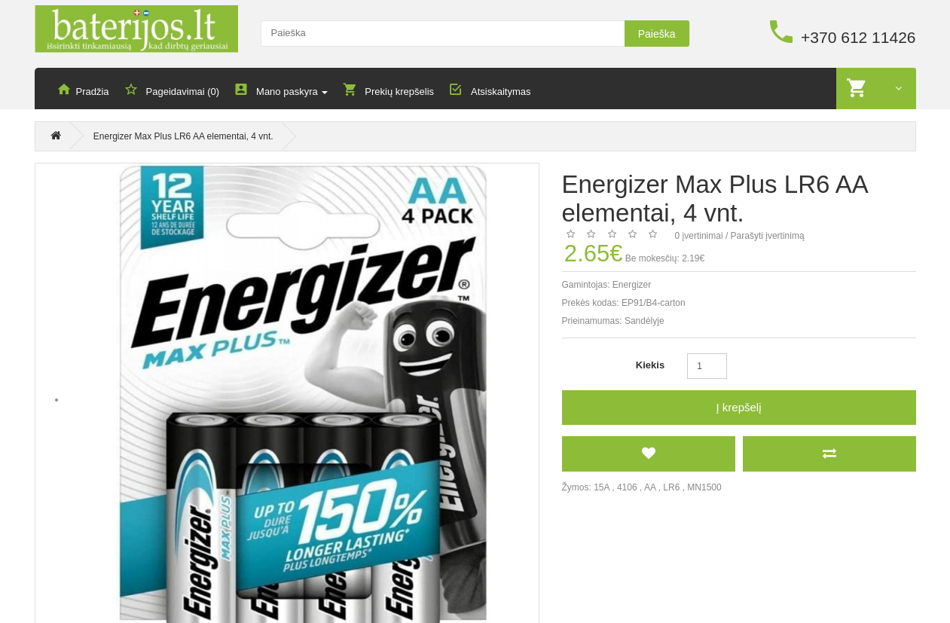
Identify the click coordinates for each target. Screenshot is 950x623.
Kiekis (650, 365)
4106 (627, 488)
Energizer (631, 285)
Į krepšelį (738, 408)
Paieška (657, 34)
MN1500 (704, 488)
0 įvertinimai (699, 236)
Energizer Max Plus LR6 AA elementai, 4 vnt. (183, 138)
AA (649, 488)
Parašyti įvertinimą (768, 236)
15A (601, 488)
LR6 (671, 488)
